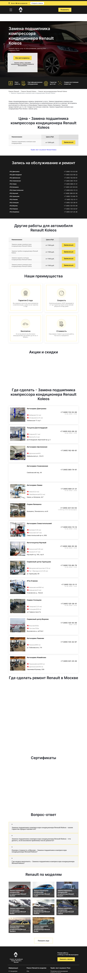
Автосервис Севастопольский (39, 523)
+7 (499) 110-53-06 (70, 171)
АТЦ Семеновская (15, 181)
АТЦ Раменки (14, 209)
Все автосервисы (22, 58)
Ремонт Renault (14, 91)
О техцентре (13, 971)
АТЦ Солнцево (14, 202)
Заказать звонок (66, 959)
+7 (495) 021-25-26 (70, 212)
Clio (28, 971)
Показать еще (43, 941)
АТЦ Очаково (14, 199)
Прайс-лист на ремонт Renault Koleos (43, 150)
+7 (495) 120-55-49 (70, 206)
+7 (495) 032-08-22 (70, 175)
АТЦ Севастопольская (16, 190)
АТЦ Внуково (14, 205)
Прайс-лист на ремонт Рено (60, 968)
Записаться (68, 142)
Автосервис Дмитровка (36, 409)
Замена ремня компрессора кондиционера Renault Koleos (22, 265)
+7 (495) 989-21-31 (70, 184)
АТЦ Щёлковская (15, 178)
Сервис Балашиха (34, 504)
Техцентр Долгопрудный (37, 428)
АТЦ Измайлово (14, 212)
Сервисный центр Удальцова (39, 562)
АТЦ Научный (14, 193)
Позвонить (64, 10)
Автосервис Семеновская (37, 466)
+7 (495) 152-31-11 (70, 199)
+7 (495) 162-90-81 (70, 178)
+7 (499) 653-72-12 (70, 190)
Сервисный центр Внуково (38, 619)
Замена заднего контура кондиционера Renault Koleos (22, 258)
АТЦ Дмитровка (14, 171)
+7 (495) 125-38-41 (70, 202)
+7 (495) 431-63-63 (70, 187)
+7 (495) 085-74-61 (70, 181)
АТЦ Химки (13, 184)
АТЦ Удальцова (14, 196)
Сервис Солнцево (34, 600)
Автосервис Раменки (35, 638)
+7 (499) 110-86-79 (70, 196)
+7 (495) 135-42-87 (70, 209)
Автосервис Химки (34, 485)
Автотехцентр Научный (36, 543)
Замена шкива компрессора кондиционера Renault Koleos (22, 245)
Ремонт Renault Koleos (28, 91)
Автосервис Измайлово (36, 657)
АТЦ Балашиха (14, 187)
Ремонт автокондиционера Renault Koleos (52, 91)
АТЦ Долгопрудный (16, 174)
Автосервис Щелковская (37, 447)
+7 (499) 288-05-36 (70, 193)
